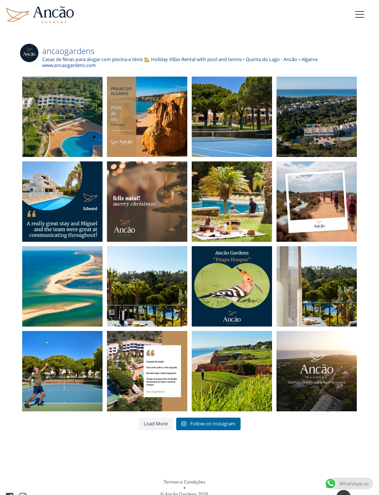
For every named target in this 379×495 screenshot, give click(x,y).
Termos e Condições (184, 482)
